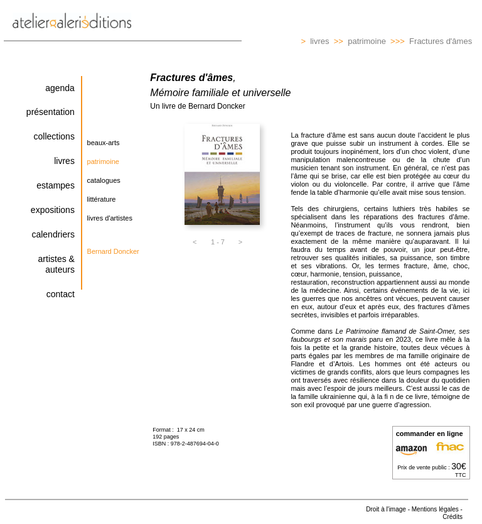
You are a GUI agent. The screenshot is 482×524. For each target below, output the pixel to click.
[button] (109, 144)
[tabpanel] (109, 153)
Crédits (452, 516)
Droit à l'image (386, 509)
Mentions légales (435, 509)
